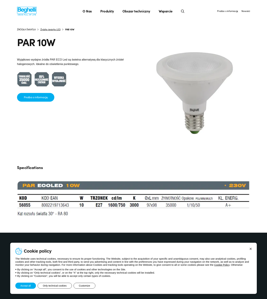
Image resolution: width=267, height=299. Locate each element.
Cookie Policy (222, 264)
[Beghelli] (27, 10)
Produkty (107, 11)
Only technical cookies (55, 285)
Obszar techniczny (136, 11)
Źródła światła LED (50, 29)
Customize (84, 285)
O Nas (87, 11)
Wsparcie (165, 11)
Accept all (25, 285)
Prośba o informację (227, 11)
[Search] (182, 11)
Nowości (245, 11)
